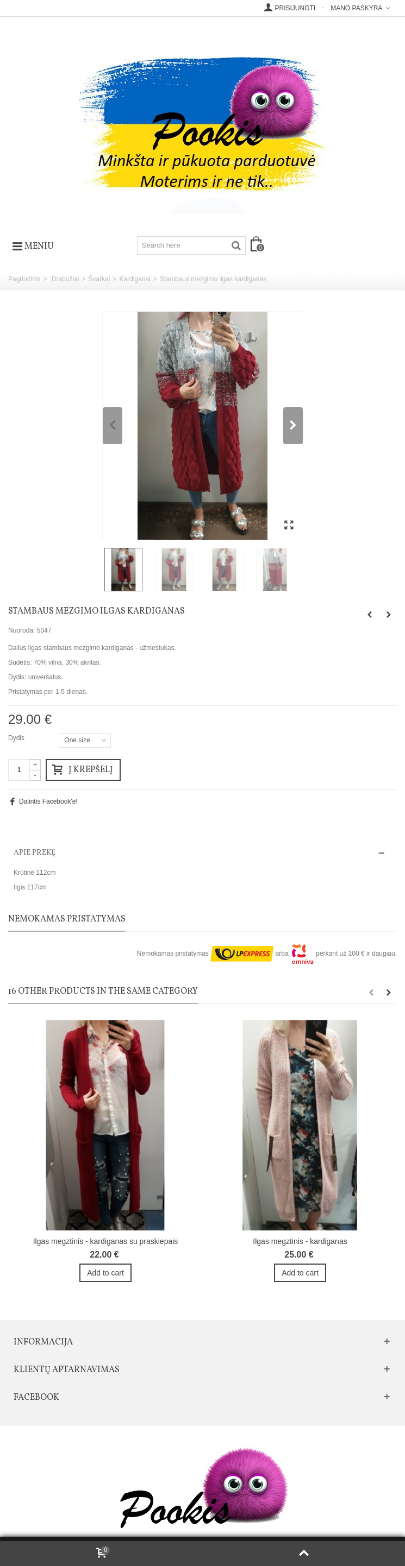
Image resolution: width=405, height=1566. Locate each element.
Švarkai (99, 279)
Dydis (17, 738)
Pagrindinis (24, 279)
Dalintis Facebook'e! (48, 801)
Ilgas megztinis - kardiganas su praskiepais (105, 1241)
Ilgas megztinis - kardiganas (300, 1241)
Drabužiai (65, 279)
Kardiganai (134, 279)
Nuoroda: (21, 630)
